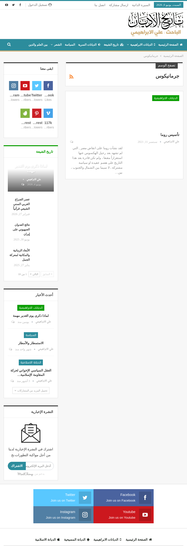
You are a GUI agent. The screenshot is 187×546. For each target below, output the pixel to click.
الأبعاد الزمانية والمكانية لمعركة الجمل (19, 310)
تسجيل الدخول (40, 5)
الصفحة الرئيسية (170, 44)
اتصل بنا (99, 5)
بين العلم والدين (37, 44)
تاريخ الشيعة (114, 44)
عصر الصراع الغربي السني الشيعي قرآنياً (21, 259)
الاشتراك (17, 521)
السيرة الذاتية (141, 5)
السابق (47, 329)
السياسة (70, 44)
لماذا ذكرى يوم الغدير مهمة (31, 371)
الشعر (58, 44)
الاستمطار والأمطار (30, 398)
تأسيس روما (169, 135)
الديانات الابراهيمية (142, 44)
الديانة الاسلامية (30, 417)
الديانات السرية (89, 44)
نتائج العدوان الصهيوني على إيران (21, 284)
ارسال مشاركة (118, 5)
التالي (34, 329)
